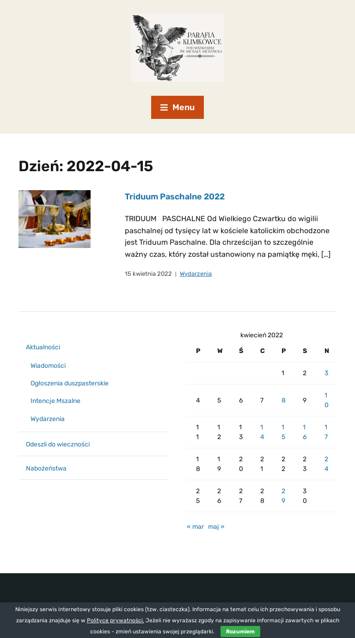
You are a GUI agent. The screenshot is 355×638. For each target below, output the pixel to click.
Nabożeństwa (46, 468)
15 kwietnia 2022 (148, 273)
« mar (195, 527)
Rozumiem (240, 631)
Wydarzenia (196, 273)
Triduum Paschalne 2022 (175, 197)
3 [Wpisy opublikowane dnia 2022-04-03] (326, 373)
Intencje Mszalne (55, 401)
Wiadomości (48, 366)
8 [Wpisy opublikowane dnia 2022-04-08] (284, 400)
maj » (216, 527)
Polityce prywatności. (115, 620)
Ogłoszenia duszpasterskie (70, 383)
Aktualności (43, 347)
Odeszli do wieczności (58, 444)
